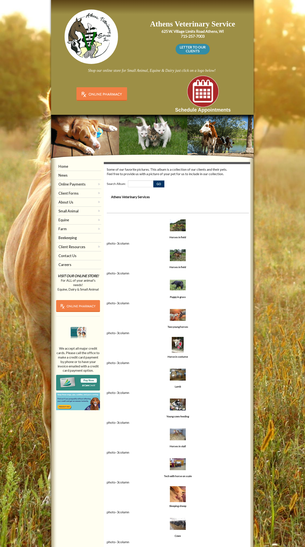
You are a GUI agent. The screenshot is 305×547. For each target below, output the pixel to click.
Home (63, 166)
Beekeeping (67, 237)
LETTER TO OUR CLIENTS (192, 49)
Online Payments (72, 184)
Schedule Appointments (203, 110)
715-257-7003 (192, 36)
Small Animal (68, 211)
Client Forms (68, 193)
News (63, 175)
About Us (65, 202)
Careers (64, 264)
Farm (62, 229)
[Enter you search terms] (140, 183)
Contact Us (67, 255)
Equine (63, 220)
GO (159, 184)
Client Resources (71, 247)
